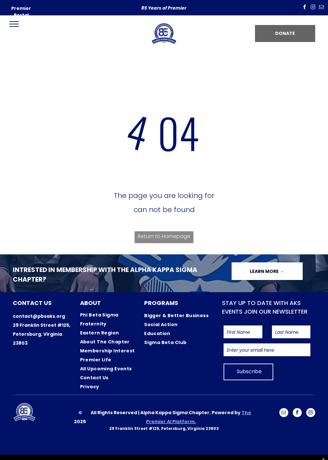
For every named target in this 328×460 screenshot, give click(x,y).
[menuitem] (111, 319)
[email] (321, 8)
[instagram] (312, 8)
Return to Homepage (164, 236)
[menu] (14, 24)
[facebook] (304, 8)
